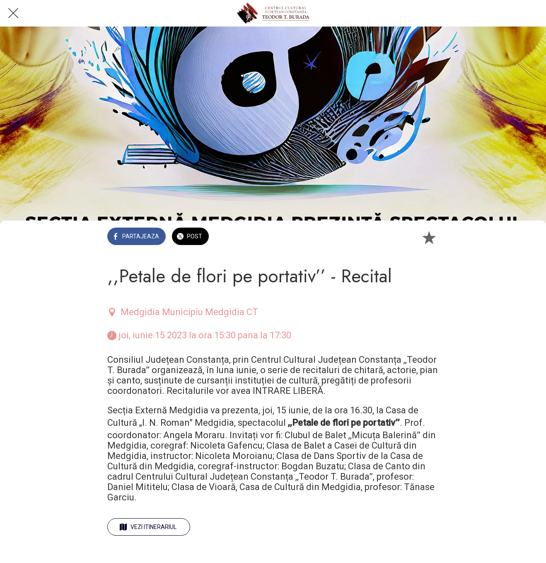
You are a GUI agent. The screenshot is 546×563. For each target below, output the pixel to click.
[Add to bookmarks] (429, 237)
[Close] (13, 13)
